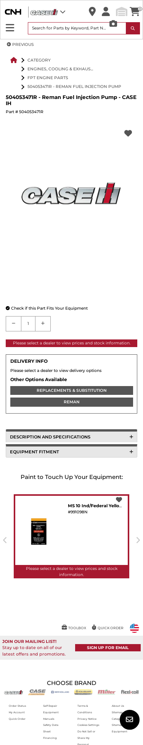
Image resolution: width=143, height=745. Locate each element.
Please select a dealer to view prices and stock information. (71, 343)
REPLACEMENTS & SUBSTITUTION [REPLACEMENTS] (72, 390)
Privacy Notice (86, 719)
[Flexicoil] (129, 691)
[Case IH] (13, 691)
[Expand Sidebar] (10, 28)
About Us (118, 706)
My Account (17, 712)
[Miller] (106, 691)
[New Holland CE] (83, 691)
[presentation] (5, 540)
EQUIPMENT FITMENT (71, 451)
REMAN (72, 401)
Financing (50, 738)
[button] (92, 12)
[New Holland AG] (60, 691)
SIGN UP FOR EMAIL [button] (108, 647)
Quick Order (17, 719)
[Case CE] (36, 691)
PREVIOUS (20, 44)
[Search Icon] (133, 28)
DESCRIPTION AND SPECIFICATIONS (71, 437)
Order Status (17, 706)
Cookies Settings (88, 725)
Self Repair (50, 706)
